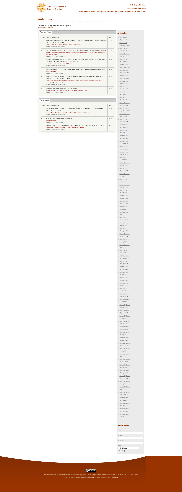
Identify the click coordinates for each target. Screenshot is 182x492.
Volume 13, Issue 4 (125, 414)
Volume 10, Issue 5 (125, 321)
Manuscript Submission (105, 11)
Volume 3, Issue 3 (125, 103)
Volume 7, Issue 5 (125, 245)
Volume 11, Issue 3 (125, 343)
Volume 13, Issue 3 (125, 408)
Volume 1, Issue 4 (125, 54)
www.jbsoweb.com (96, 475)
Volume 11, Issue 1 (125, 332)
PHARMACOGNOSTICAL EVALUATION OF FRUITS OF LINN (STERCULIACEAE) (76, 50)
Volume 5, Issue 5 (125, 179)
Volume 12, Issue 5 (125, 387)
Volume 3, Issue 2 (125, 97)
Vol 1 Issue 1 (123, 37)
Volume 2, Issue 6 (125, 86)
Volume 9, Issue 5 (125, 288)
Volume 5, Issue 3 (125, 168)
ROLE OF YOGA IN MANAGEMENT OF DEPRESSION (62, 88)
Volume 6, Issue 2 (125, 196)
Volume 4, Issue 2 (125, 130)
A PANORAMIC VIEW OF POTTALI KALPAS (59, 118)
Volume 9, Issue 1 (125, 272)
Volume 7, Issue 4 (125, 239)
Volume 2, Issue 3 (125, 70)
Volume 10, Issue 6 (125, 327)
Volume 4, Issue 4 (125, 141)
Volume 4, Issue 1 (125, 125)
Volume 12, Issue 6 (125, 392)
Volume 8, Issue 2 (125, 261)
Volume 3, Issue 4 (125, 108)
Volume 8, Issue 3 (125, 266)
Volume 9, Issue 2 (125, 277)
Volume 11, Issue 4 (125, 348)
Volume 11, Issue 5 (125, 354)
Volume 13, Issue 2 (125, 403)
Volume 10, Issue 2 (125, 305)
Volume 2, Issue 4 (125, 75)
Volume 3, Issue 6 (125, 119)
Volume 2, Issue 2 (125, 65)
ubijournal (103, 477)
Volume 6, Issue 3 (125, 201)
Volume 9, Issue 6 (125, 294)
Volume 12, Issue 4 (125, 381)
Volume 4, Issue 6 (125, 152)
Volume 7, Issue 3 (125, 234)
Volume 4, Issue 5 (125, 146)
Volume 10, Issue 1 (125, 299)
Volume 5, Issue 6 (125, 185)
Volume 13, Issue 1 (125, 398)
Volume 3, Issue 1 (125, 92)
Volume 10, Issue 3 (125, 310)
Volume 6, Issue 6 (125, 217)
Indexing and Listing (137, 5)
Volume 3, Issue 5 (125, 114)
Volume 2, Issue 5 (125, 81)
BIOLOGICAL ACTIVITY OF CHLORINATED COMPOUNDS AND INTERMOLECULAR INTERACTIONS (75, 69)
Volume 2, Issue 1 (125, 59)
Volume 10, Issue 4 (125, 316)
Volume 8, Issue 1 (125, 256)
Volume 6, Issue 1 (125, 190)
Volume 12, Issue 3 (125, 376)
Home (81, 11)
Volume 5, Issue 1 (125, 157)
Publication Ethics (138, 11)
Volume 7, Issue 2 (125, 228)
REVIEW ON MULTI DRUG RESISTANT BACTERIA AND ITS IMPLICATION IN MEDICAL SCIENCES (75, 125)
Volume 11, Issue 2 (125, 337)
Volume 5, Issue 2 (125, 163)
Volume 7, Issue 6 (125, 250)
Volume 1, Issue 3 (125, 48)
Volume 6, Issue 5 (125, 212)
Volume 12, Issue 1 (125, 365)
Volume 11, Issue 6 (125, 359)
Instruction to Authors (123, 11)
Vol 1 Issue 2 (123, 43)
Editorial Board (90, 11)
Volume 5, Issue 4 (125, 174)
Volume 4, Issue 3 (125, 135)
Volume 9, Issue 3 (125, 283)
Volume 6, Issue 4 (125, 206)
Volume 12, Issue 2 (125, 370)
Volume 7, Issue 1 (125, 223)
